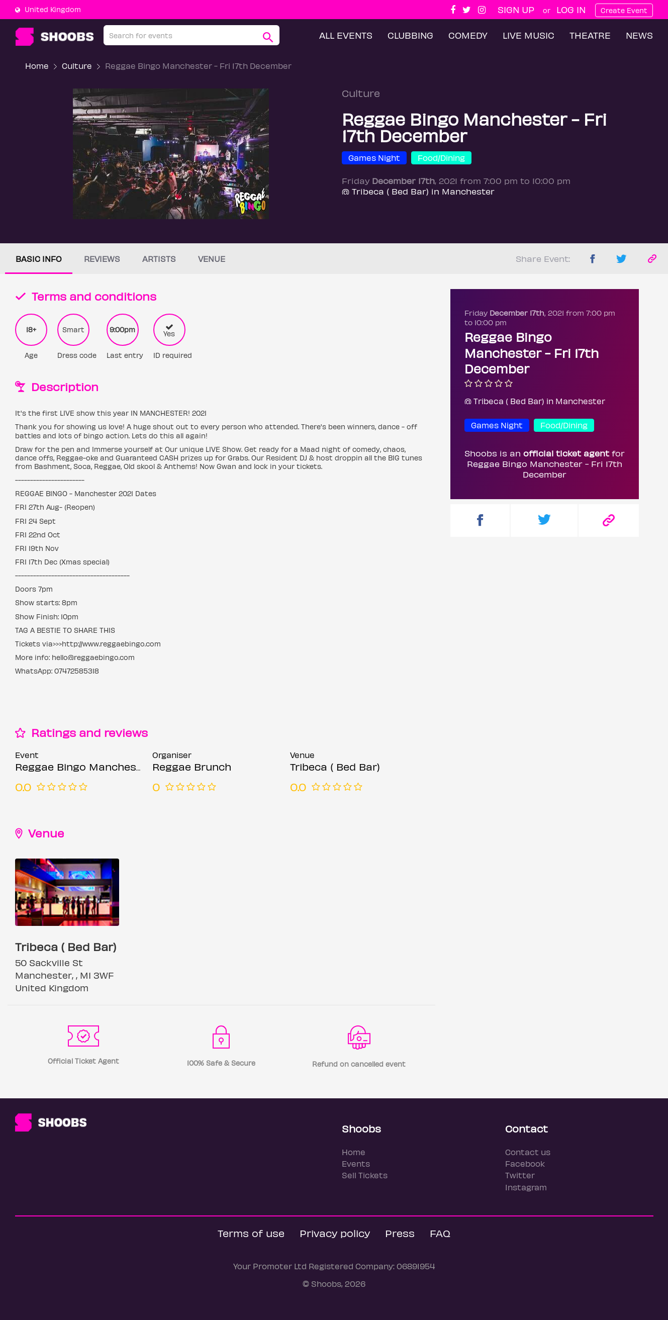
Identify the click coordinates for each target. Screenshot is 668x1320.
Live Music (528, 35)
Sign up (516, 9)
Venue (211, 258)
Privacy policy (335, 1233)
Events (356, 1163)
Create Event (624, 10)
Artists (159, 258)
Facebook (525, 1163)
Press (400, 1233)
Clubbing (410, 35)
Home (37, 65)
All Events (345, 35)
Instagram (526, 1187)
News (639, 35)
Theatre (590, 35)
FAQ (440, 1233)
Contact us (527, 1152)
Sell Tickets (365, 1175)
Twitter (520, 1175)
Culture (77, 65)
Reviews (102, 258)
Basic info (39, 258)
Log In (571, 9)
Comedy (468, 35)
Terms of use (251, 1233)
